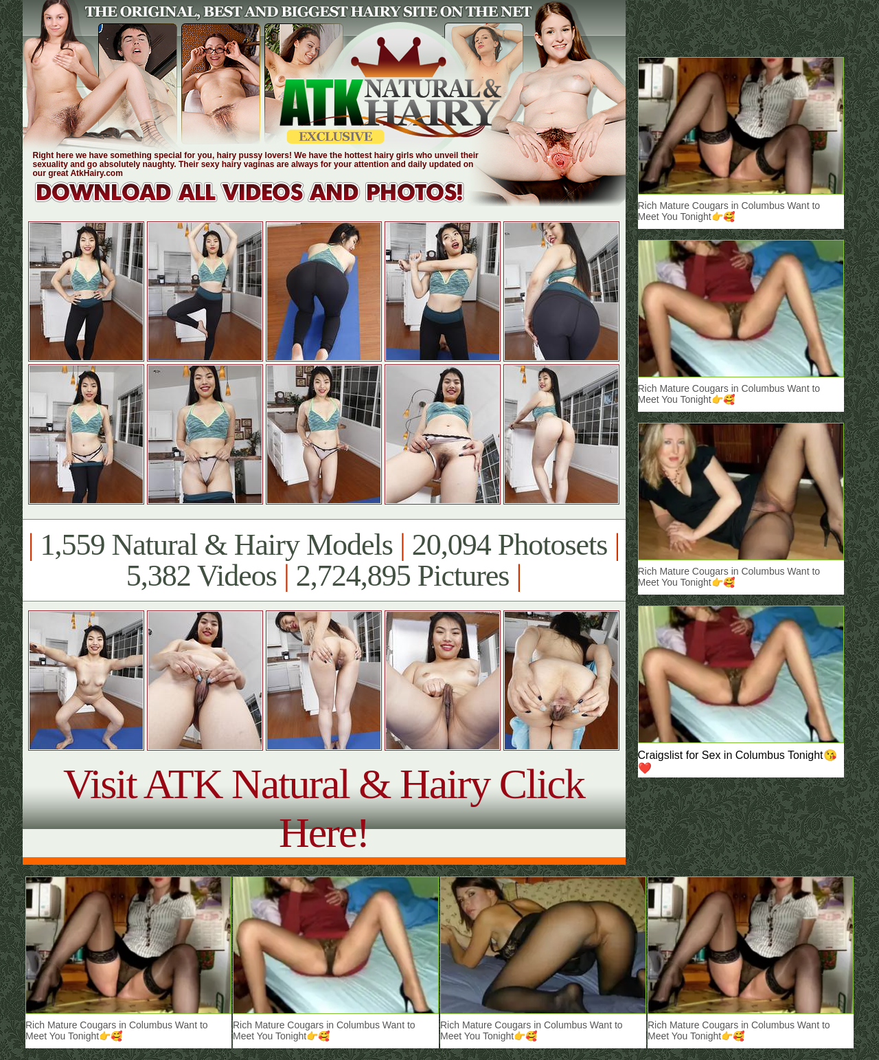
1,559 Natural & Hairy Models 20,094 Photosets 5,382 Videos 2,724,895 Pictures (323, 560)
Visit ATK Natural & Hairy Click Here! (323, 808)
